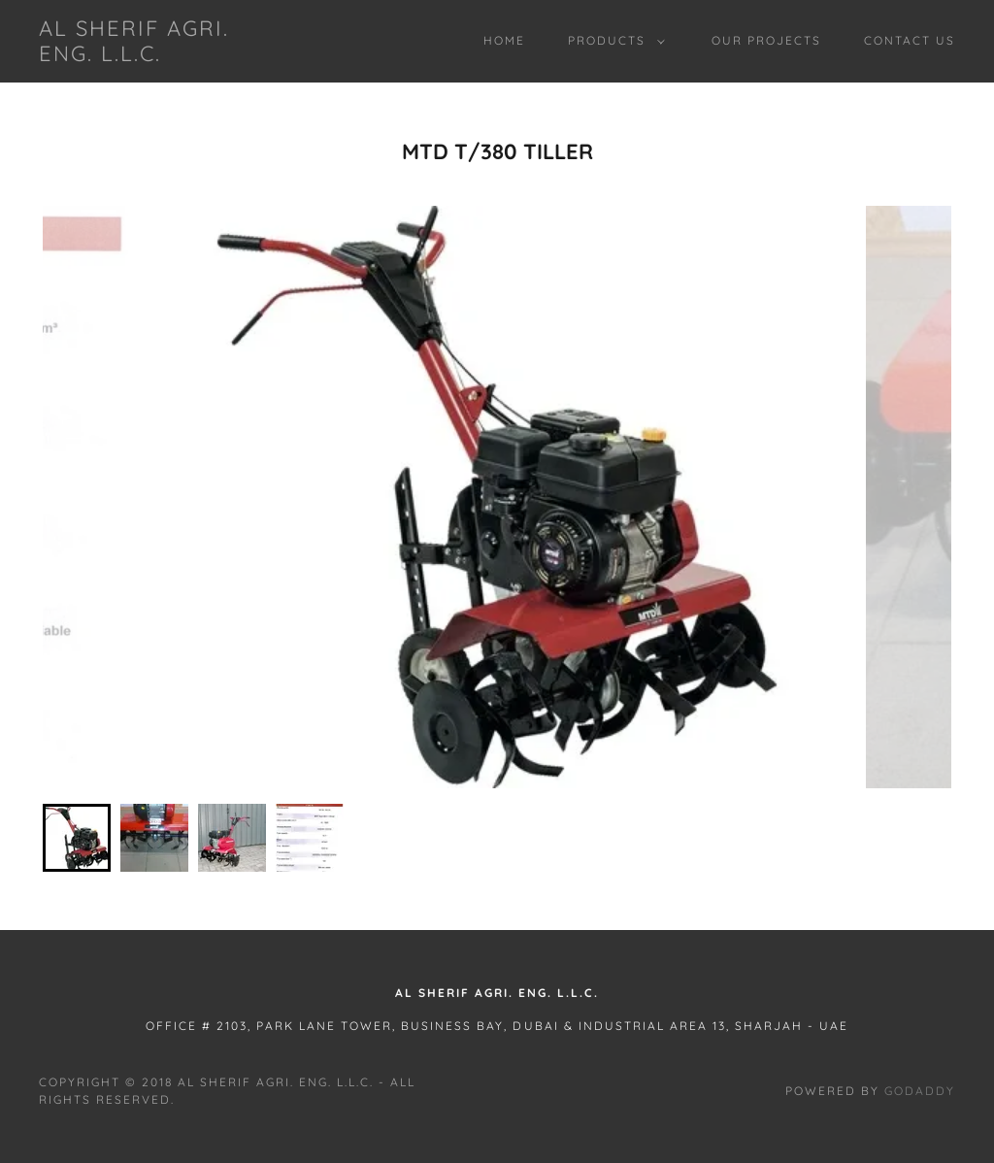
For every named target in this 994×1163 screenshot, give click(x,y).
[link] (160, 55)
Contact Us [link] (909, 40)
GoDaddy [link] (919, 1090)
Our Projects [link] (766, 40)
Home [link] (504, 40)
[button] (612, 40)
